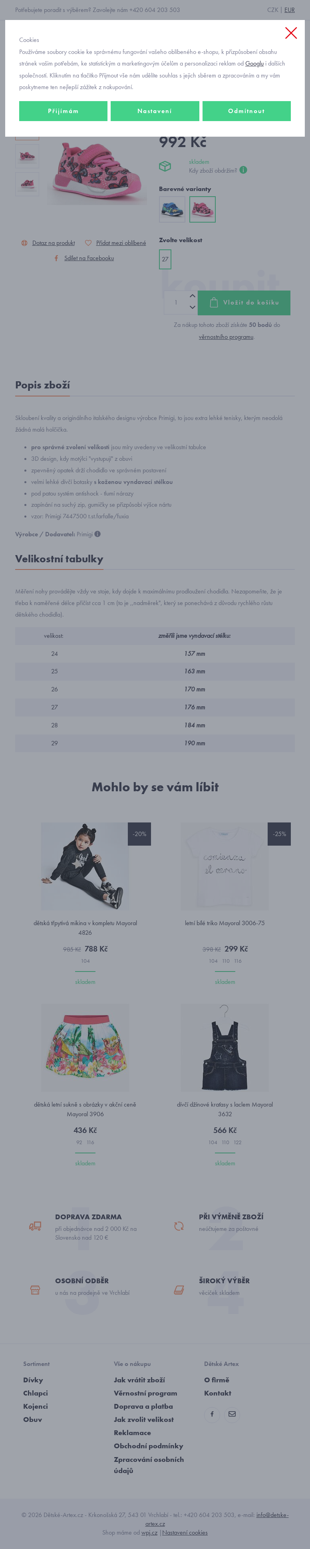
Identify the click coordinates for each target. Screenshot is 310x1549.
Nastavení (154, 111)
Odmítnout (246, 111)
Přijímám (63, 111)
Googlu (254, 63)
